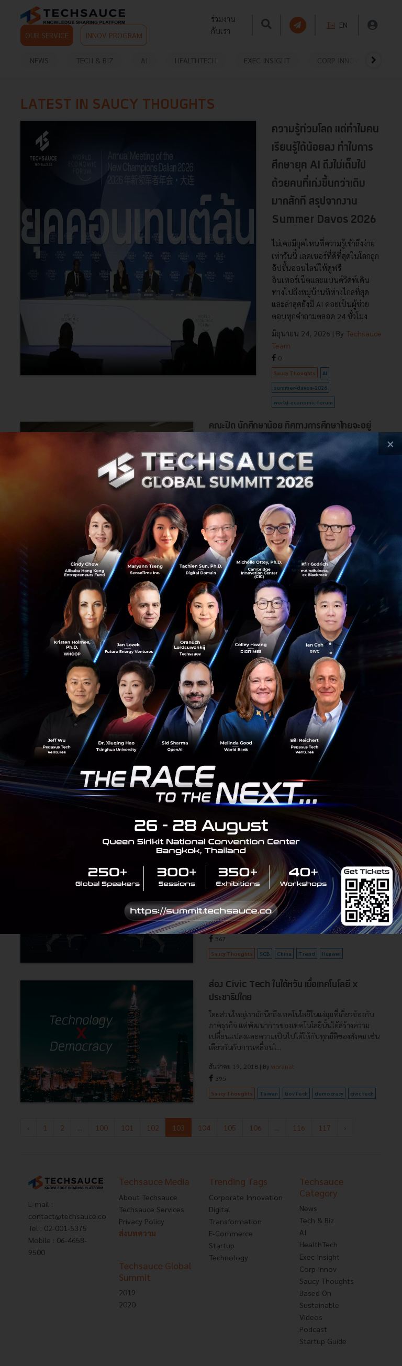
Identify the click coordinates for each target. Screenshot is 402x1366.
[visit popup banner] (201, 683)
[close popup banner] (390, 444)
